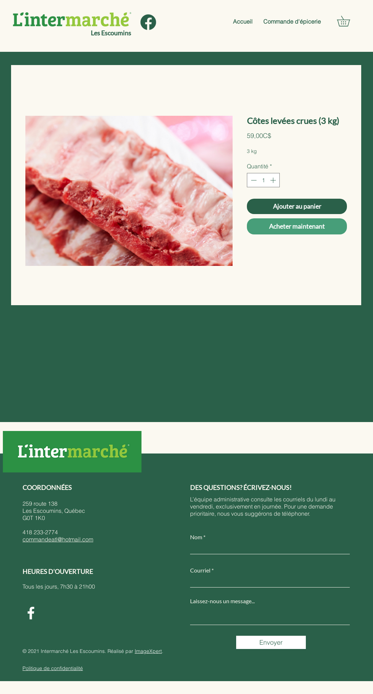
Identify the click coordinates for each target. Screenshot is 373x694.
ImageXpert (148, 651)
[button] (348, 21)
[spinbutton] (263, 180)
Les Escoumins (111, 33)
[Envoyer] (271, 642)
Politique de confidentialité (53, 668)
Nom (196, 537)
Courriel (200, 570)
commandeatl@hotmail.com (58, 539)
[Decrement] (253, 180)
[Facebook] (31, 613)
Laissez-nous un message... (222, 601)
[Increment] (274, 180)
